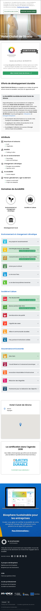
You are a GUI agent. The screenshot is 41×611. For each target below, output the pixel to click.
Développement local (11, 228)
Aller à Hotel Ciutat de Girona (21, 73)
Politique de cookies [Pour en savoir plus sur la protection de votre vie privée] (23, 7)
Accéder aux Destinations (8, 586)
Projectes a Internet (25, 609)
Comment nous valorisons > (20, 470)
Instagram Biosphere (9, 116)
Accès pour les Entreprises (8, 584)
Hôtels (11, 34)
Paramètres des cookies (11, 11)
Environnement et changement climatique (11, 209)
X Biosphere (27, 114)
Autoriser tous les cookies (28, 11)
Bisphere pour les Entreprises (9, 565)
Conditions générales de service (25, 604)
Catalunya (4, 34)
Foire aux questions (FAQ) (8, 576)
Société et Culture (30, 207)
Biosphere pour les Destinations (10, 567)
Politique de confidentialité (8, 604)
